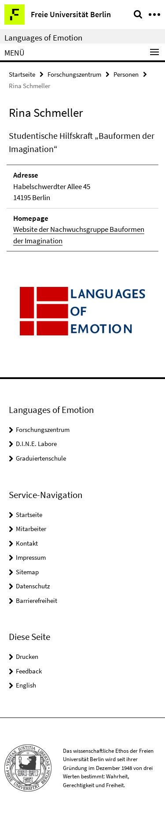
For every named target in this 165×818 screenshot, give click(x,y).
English (26, 685)
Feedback (29, 671)
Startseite (22, 74)
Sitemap (27, 572)
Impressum (31, 557)
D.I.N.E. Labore (36, 443)
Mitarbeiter (31, 528)
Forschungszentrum (74, 74)
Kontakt (27, 543)
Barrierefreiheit (36, 600)
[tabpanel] (82, 190)
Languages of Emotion (43, 37)
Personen (126, 74)
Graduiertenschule (41, 458)
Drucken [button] (27, 656)
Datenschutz (33, 586)
